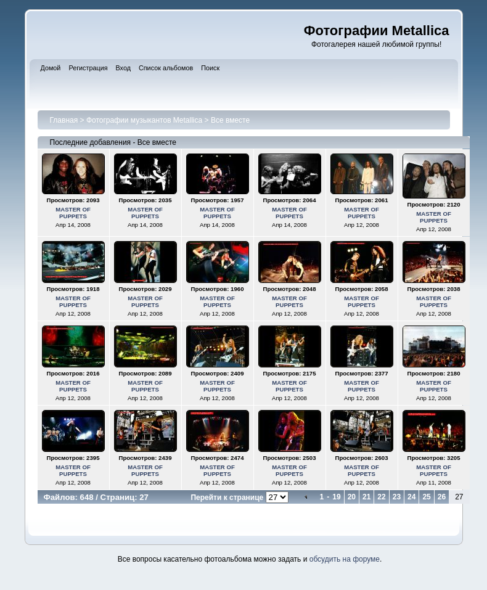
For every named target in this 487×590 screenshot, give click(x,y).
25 (426, 497)
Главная (64, 120)
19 (336, 497)
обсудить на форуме (344, 559)
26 (442, 497)
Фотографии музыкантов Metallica (144, 120)
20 (352, 497)
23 (397, 497)
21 (366, 497)
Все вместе (230, 120)
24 (411, 497)
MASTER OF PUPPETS (73, 212)
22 (381, 497)
